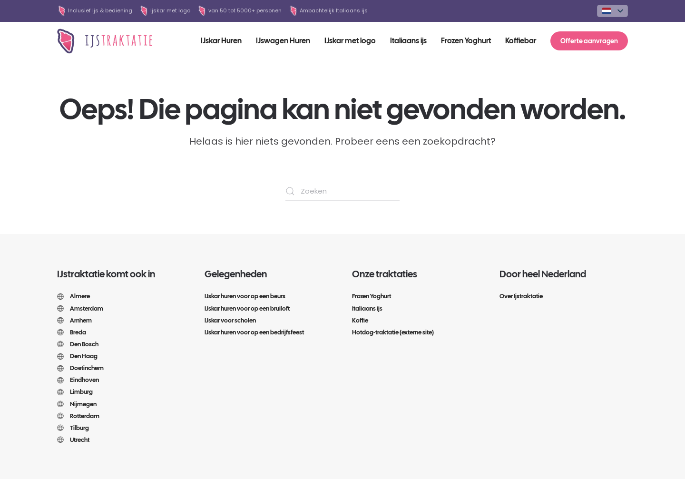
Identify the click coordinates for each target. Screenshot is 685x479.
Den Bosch (77, 344)
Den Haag (77, 356)
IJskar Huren (221, 41)
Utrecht (73, 440)
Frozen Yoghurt (466, 41)
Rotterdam (78, 416)
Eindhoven (78, 380)
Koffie (360, 320)
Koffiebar (520, 41)
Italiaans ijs (408, 41)
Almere (73, 296)
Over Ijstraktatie (521, 296)
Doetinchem (80, 368)
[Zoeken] (342, 191)
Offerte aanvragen (589, 41)
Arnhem (74, 320)
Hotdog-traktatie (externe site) (393, 332)
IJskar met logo (350, 41)
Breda (71, 332)
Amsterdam (80, 308)
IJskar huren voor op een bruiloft (247, 308)
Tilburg (73, 428)
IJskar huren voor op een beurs (245, 296)
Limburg (75, 392)
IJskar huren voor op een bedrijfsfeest (254, 332)
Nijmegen (77, 404)
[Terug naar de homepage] (104, 41)
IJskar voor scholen (230, 320)
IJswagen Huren (283, 41)
